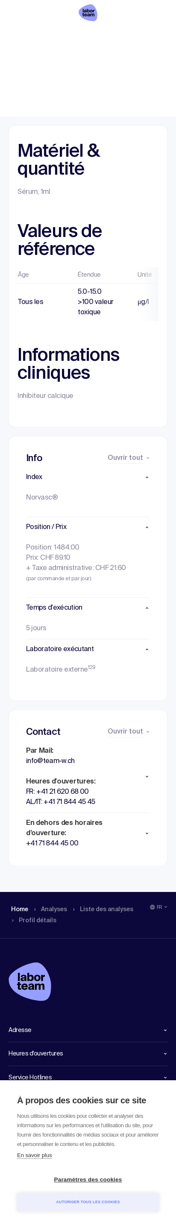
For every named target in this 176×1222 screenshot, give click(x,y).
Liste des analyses (96, 36)
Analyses (51, 36)
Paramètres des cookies (88, 1179)
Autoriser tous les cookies (88, 1202)
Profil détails (147, 36)
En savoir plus (34, 1155)
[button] (88, 477)
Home (18, 36)
